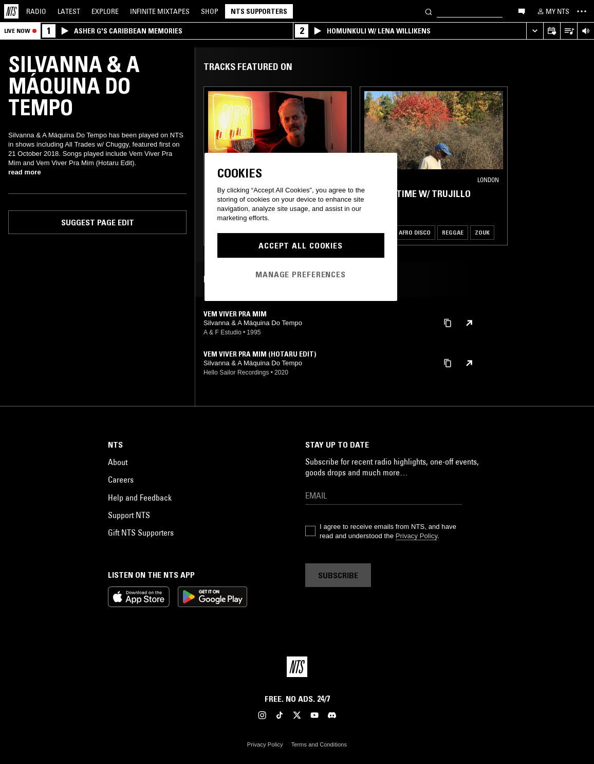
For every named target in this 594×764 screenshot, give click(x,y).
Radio (36, 11)
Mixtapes (160, 11)
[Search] (428, 11)
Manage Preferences (300, 274)
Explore (105, 11)
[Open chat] (521, 11)
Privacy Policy (416, 536)
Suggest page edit (97, 222)
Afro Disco (415, 232)
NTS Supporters (259, 11)
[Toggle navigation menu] (581, 11)
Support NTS (129, 515)
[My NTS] (552, 11)
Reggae (452, 232)
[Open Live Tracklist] (568, 31)
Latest (69, 11)
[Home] (11, 11)
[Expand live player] (534, 31)
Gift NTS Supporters (141, 532)
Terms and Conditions (319, 744)
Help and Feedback (140, 497)
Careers (121, 479)
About (117, 462)
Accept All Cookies (300, 245)
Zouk (482, 232)
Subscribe (338, 575)
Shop (209, 11)
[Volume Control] (585, 31)
